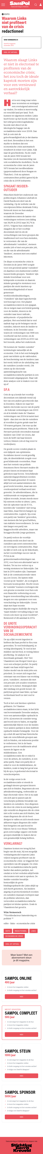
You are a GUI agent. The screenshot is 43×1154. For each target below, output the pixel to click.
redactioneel (21, 931)
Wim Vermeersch (11, 40)
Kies (21, 996)
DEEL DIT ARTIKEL (10, 52)
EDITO (6, 14)
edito (8, 931)
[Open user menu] (41, 5)
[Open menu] (3, 5)
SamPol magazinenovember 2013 (9, 44)
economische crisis (14, 936)
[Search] (36, 5)
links (33, 931)
